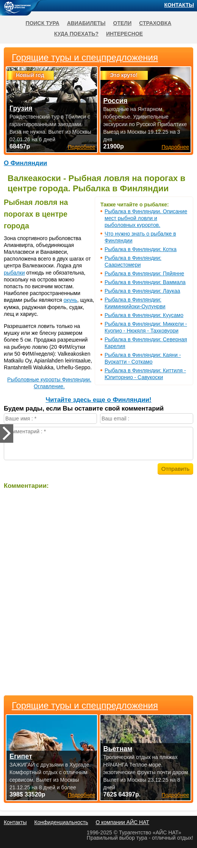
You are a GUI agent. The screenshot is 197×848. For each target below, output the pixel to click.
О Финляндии (25, 163)
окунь (70, 300)
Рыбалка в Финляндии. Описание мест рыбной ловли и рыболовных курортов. (146, 218)
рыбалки (14, 273)
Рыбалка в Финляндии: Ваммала (145, 282)
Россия (115, 101)
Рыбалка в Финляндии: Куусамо (144, 315)
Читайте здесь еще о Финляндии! (98, 399)
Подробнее (81, 795)
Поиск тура (42, 23)
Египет (20, 756)
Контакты (179, 5)
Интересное (124, 34)
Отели (122, 23)
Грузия (21, 108)
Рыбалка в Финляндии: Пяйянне (144, 273)
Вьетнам (118, 749)
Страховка (155, 23)
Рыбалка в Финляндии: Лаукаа (142, 291)
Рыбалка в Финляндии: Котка (141, 249)
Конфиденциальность (61, 822)
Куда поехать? (76, 34)
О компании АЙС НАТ (122, 822)
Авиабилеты (86, 23)
